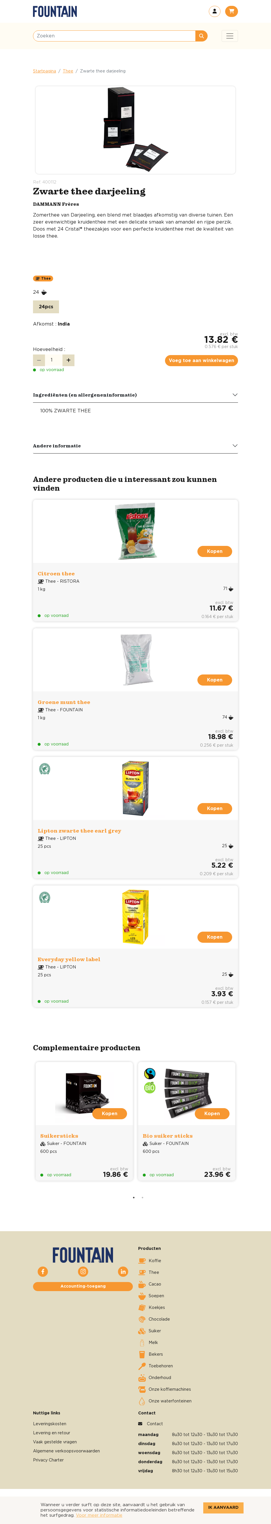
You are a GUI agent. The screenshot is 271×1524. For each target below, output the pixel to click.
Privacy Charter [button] (48, 1460)
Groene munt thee (64, 702)
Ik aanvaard (223, 1508)
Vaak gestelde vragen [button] (55, 1442)
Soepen (151, 1296)
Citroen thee (56, 573)
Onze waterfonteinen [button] (165, 1401)
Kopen (215, 551)
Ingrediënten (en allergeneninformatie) (85, 394)
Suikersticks (59, 1136)
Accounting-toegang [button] (83, 1286)
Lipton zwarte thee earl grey (79, 831)
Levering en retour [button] (51, 1433)
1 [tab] (134, 1197)
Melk (148, 1342)
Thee (68, 71)
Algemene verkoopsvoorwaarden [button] (66, 1451)
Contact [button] (155, 1424)
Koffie (149, 1261)
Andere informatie (57, 445)
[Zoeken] (114, 35)
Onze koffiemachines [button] (164, 1389)
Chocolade (154, 1319)
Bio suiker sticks (168, 1136)
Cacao (149, 1284)
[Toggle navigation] (230, 36)
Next (245, 1126)
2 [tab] (142, 1197)
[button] (214, 11)
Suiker (149, 1331)
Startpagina (44, 71)
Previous (26, 1126)
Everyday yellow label (69, 959)
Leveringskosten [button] (49, 1424)
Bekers (150, 1354)
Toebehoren (155, 1366)
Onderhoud (154, 1377)
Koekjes (151, 1307)
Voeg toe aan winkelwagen (201, 360)
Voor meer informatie (99, 1515)
